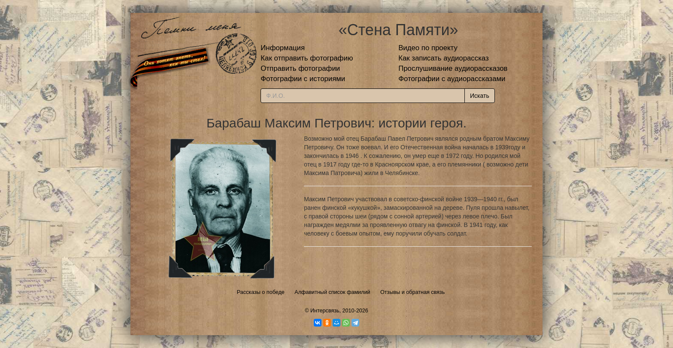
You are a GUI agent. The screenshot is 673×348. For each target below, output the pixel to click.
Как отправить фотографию (307, 58)
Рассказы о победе (261, 292)
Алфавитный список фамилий (332, 292)
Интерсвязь (325, 311)
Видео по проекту (428, 48)
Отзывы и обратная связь (412, 292)
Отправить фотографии (300, 68)
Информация (283, 48)
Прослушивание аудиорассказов (452, 68)
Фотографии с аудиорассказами (451, 79)
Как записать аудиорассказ (443, 58)
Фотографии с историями (303, 79)
